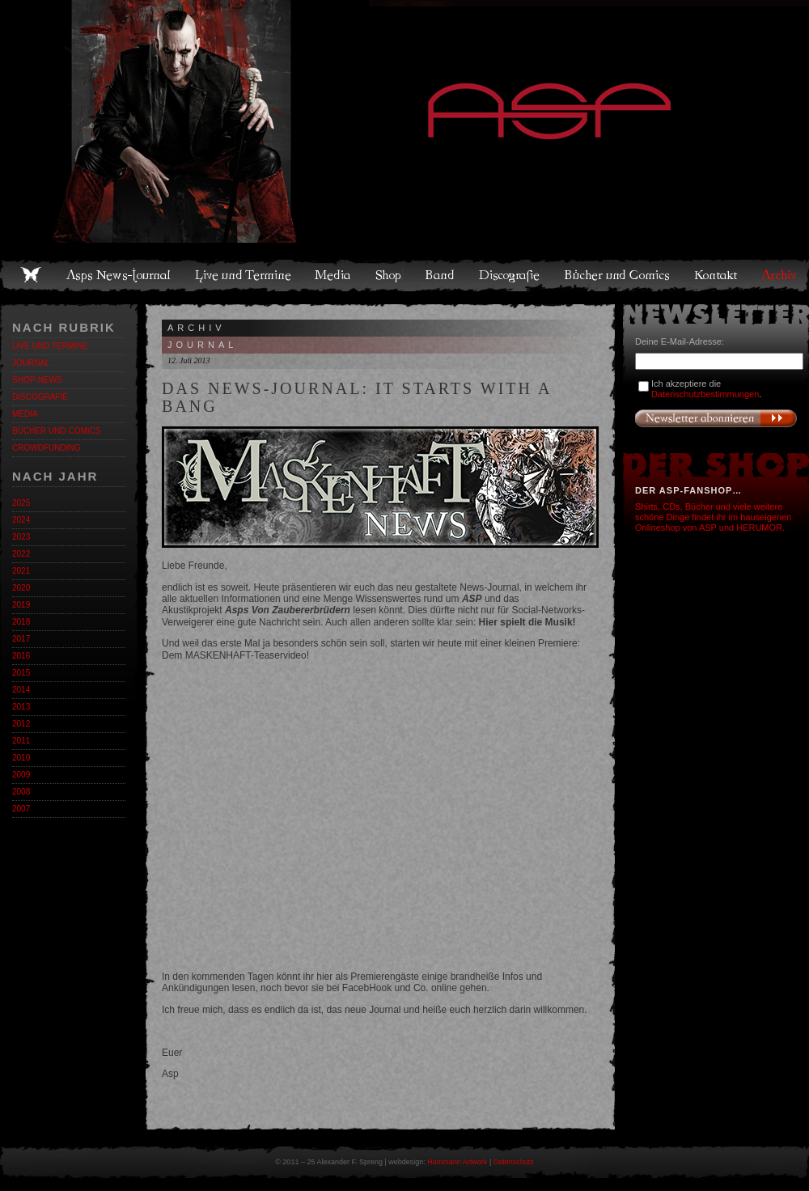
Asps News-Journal (119, 275)
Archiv (779, 275)
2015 (21, 672)
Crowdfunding (46, 447)
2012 (21, 723)
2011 (21, 740)
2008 (21, 791)
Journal (31, 362)
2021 (21, 570)
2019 (21, 604)
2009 (21, 774)
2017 (21, 638)
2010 (21, 757)
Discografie (510, 275)
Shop (389, 275)
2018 (21, 621)
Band (441, 275)
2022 (21, 553)
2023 (21, 536)
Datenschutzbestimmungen (705, 394)
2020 (21, 587)
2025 (21, 502)
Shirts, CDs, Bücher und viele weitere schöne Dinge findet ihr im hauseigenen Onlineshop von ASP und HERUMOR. (713, 517)
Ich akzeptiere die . (706, 389)
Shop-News (37, 379)
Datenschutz (513, 1162)
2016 (21, 655)
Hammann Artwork (457, 1162)
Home (30, 275)
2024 (21, 519)
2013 (21, 706)
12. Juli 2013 (188, 360)
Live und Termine (243, 275)
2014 (21, 689)
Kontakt (716, 275)
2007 (21, 808)
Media (334, 275)
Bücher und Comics (618, 275)
